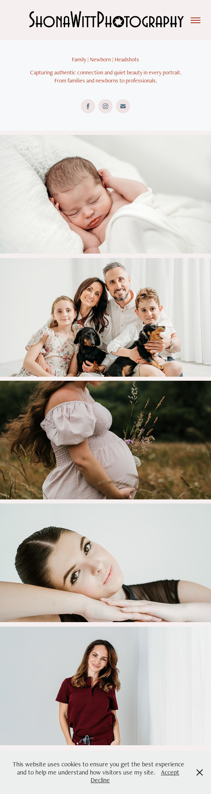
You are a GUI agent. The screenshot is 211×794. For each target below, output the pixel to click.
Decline (100, 780)
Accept (170, 772)
